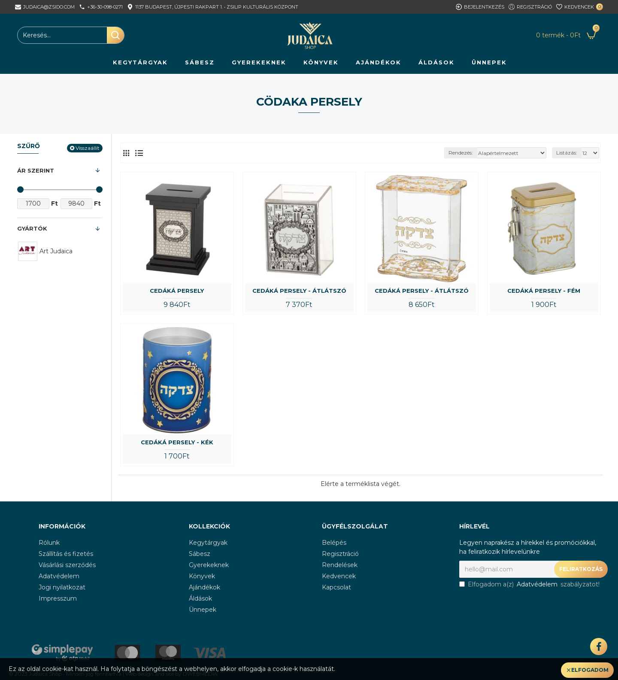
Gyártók (32, 228)
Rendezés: (460, 152)
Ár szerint (35, 170)
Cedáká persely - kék (177, 442)
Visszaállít (88, 148)
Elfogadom (590, 670)
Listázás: (566, 152)
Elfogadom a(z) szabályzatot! (529, 584)
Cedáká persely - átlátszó (299, 290)
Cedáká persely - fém (543, 290)
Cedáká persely (177, 290)
